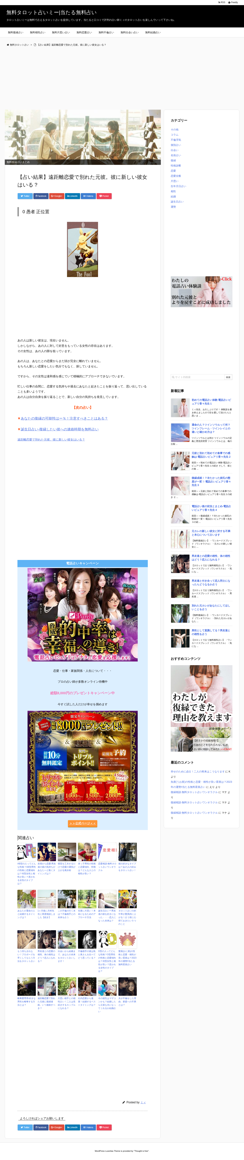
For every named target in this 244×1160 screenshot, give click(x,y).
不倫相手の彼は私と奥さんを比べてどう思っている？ (87, 954)
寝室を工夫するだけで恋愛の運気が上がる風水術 (66, 867)
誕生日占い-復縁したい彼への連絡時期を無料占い (60, 429)
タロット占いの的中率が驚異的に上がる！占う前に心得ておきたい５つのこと (127, 917)
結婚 (173, 196)
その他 (174, 129)
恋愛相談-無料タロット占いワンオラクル (107, 867)
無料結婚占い (153, 32)
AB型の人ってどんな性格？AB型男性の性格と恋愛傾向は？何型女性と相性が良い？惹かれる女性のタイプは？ (26, 873)
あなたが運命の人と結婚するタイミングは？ (26, 914)
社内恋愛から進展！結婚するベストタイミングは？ (87, 1001)
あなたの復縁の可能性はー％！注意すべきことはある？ (64, 418)
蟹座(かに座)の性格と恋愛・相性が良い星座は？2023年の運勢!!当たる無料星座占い (127, 958)
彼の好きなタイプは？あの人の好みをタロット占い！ (127, 867)
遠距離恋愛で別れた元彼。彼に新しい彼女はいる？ (51, 439)
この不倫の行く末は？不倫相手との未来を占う (66, 914)
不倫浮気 (176, 139)
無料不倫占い (106, 32)
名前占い (176, 155)
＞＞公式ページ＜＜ (82, 823)
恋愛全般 (176, 175)
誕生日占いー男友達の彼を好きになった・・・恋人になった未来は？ (107, 915)
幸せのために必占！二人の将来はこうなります (198, 771)
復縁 (173, 160)
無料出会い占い (130, 32)
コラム (174, 134)
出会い (174, 150)
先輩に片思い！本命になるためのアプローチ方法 (87, 914)
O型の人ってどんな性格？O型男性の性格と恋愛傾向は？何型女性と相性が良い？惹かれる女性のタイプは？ (107, 961)
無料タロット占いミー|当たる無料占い (51, 12)
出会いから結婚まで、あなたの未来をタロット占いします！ (66, 956)
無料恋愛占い (84, 32)
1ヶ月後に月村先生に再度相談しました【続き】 (46, 914)
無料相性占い (37, 32)
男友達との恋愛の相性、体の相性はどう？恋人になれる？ (46, 956)
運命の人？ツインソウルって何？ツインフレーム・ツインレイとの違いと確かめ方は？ (211, 428)
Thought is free (141, 1151)
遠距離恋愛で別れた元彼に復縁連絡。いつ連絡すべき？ (46, 1003)
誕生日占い (177, 201)
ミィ (143, 1102)
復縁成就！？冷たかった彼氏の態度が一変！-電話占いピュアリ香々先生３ (211, 481)
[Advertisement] (115, 78)
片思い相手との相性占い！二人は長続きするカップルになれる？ (66, 1003)
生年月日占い (178, 186)
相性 (173, 191)
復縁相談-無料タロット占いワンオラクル (194, 792)
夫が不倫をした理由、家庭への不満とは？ (127, 1001)
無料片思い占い (61, 32)
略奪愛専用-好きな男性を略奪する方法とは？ (26, 1001)
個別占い (176, 144)
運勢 (173, 206)
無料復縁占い (15, 32)
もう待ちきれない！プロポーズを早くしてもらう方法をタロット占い (26, 956)
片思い (174, 181)
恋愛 (173, 170)
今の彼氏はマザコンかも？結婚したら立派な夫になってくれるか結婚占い (107, 1005)
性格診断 (176, 165)
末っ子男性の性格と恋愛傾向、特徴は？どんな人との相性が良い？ (87, 868)
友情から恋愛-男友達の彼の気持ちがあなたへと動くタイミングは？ (47, 868)
